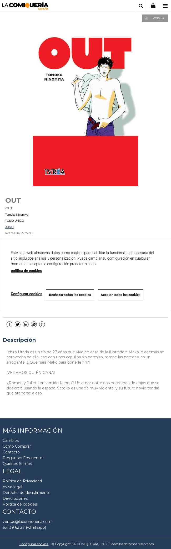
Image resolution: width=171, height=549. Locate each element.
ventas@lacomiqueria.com (27, 521)
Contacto (11, 452)
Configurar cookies (34, 544)
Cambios (11, 440)
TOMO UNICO (14, 220)
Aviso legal (12, 486)
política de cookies (26, 271)
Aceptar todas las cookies (120, 295)
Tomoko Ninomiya (16, 214)
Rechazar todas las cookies (70, 295)
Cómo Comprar (17, 446)
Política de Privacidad (22, 481)
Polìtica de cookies (20, 504)
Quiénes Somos (17, 463)
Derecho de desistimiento (27, 492)
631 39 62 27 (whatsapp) (24, 527)
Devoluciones (15, 498)
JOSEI (9, 227)
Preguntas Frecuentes (23, 458)
